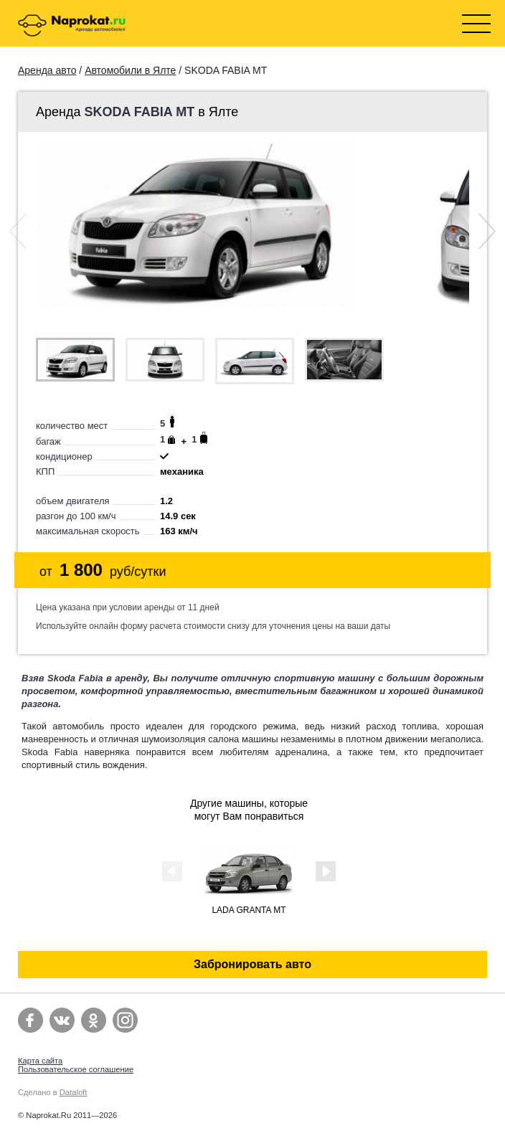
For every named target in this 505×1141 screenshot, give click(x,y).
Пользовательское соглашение (75, 1069)
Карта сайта (40, 1060)
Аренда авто (47, 70)
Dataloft (74, 1092)
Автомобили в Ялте (130, 70)
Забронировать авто (252, 964)
